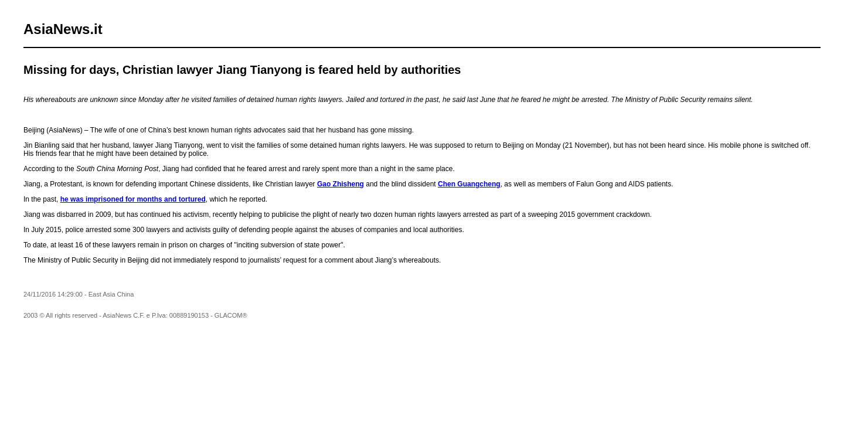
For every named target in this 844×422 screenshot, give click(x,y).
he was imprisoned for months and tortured (133, 199)
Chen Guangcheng (469, 184)
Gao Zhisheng (340, 184)
